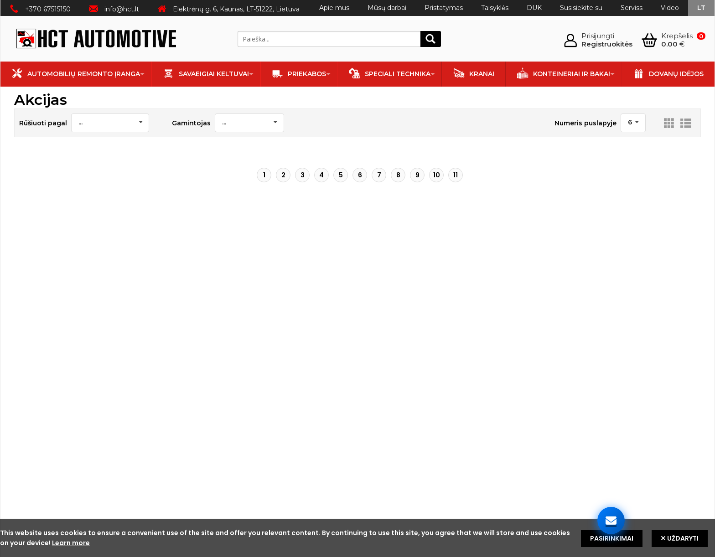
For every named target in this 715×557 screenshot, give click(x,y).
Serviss (631, 8)
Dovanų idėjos (668, 73)
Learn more (71, 542)
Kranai (473, 73)
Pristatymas (444, 8)
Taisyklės (494, 8)
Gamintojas (191, 123)
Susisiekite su (581, 8)
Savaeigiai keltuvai (206, 73)
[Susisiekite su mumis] (611, 520)
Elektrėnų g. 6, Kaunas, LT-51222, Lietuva (236, 9)
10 (436, 175)
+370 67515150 (48, 9)
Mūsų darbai (387, 8)
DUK (534, 8)
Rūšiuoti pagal (43, 123)
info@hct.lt (121, 9)
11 (455, 175)
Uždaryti (680, 538)
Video (670, 8)
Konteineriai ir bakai (563, 73)
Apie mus (334, 8)
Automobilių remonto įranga (75, 73)
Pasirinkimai (611, 538)
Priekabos (299, 73)
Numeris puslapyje (585, 123)
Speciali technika (389, 73)
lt (701, 8)
